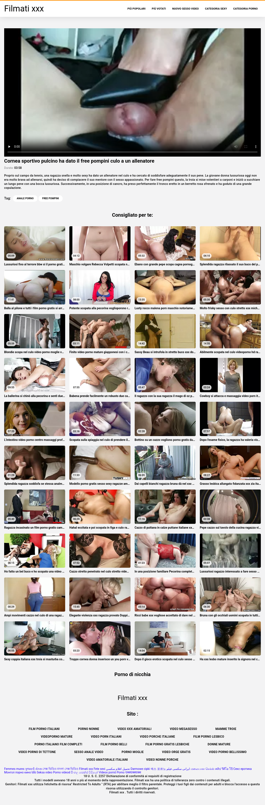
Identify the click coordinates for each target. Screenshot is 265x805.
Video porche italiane (157, 736)
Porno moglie (133, 752)
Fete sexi (99, 768)
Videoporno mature (56, 736)
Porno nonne (88, 729)
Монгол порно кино (17, 772)
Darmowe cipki (140, 768)
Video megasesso (183, 729)
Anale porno (25, 198)
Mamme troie (225, 729)
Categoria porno (245, 8)
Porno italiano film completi (58, 744)
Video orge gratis (176, 752)
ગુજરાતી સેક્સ (33, 768)
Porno (120, 772)
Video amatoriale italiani (107, 759)
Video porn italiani (106, 736)
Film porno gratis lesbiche (167, 744)
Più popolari (136, 8)
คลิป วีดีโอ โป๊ (224, 768)
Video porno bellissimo (227, 752)
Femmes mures (14, 768)
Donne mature (219, 744)
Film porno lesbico (208, 736)
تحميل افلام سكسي (118, 768)
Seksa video (44, 772)
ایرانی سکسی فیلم (178, 768)
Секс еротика (242, 768)
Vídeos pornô (107, 772)
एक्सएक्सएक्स (133, 772)
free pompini (50, 198)
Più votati (159, 8)
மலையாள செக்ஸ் (202, 768)
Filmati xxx (86, 768)
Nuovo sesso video (185, 8)
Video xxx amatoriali (134, 729)
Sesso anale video (88, 752)
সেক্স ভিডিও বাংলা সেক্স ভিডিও (60, 768)
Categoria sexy (216, 8)
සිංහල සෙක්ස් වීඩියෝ (84, 772)
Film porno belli (114, 744)
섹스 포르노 (158, 768)
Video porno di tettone (37, 752)
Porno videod (61, 772)
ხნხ (34, 772)
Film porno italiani (44, 729)
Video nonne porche (162, 759)
